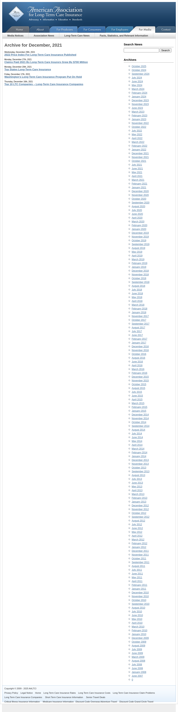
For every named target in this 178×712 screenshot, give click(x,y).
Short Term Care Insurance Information (64, 697)
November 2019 (140, 236)
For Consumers (92, 29)
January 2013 (139, 501)
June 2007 (137, 676)
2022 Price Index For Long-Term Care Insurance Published (40, 54)
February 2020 (139, 225)
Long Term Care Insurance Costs (94, 693)
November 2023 (140, 104)
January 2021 (139, 187)
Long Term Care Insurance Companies (23, 697)
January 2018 (139, 312)
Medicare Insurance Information (58, 701)
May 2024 (137, 85)
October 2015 (139, 384)
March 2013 (138, 494)
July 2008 (137, 664)
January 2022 (139, 149)
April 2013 (137, 490)
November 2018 (140, 274)
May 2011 (137, 577)
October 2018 (139, 278)
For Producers (63, 29)
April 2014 (137, 445)
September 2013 (140, 471)
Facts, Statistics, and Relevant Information (124, 35)
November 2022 (140, 123)
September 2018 (140, 282)
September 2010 (140, 604)
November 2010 (140, 596)
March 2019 (138, 259)
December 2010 (140, 592)
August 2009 (138, 645)
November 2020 (140, 195)
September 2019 (140, 244)
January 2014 (139, 456)
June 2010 (137, 615)
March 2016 (138, 369)
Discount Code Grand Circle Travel (136, 701)
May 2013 (137, 486)
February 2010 (139, 630)
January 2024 (139, 96)
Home (15, 29)
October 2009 (139, 641)
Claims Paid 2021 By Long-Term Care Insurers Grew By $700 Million (46, 62)
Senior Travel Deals (95, 697)
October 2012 (139, 513)
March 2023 (138, 111)
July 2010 (137, 611)
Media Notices (15, 35)
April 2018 (137, 301)
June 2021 (137, 168)
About (39, 29)
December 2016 (140, 346)
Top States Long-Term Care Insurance (27, 69)
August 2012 (138, 520)
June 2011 (137, 573)
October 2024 (139, 70)
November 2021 (140, 157)
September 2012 (140, 517)
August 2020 (138, 206)
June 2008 (137, 668)
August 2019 (138, 248)
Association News (44, 35)
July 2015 (137, 392)
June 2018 (137, 293)
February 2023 (139, 115)
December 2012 (140, 505)
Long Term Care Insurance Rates (60, 693)
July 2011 (137, 570)
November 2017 (140, 316)
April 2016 (137, 365)
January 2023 (139, 119)
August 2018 (138, 286)
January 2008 (139, 672)
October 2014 (139, 422)
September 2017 (140, 323)
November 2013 (140, 464)
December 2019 (140, 233)
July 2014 (137, 433)
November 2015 (140, 380)
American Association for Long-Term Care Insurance (48, 14)
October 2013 (139, 467)
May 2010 (137, 619)
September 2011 (140, 562)
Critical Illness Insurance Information (22, 701)
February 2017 (139, 339)
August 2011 (138, 566)
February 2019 (139, 263)
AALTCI (32, 688)
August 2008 (138, 660)
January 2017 (139, 342)
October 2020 (139, 198)
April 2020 (137, 217)
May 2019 (137, 251)
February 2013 (139, 498)
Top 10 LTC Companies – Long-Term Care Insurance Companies (43, 84)
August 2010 (138, 607)
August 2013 (138, 475)
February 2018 (139, 308)
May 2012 (137, 532)
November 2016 (140, 350)
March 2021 (138, 180)
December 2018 (140, 270)
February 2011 (139, 585)
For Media (144, 29)
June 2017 (137, 335)
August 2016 (138, 357)
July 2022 (137, 130)
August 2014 (138, 429)
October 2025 (139, 66)
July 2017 (137, 331)
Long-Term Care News (76, 35)
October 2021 (139, 161)
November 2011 (140, 554)
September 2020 (140, 202)
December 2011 (140, 551)
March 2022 (138, 142)
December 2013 (140, 460)
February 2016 (139, 373)
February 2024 (139, 92)
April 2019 (137, 255)
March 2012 (138, 539)
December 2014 (140, 414)
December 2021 (140, 153)
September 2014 (140, 426)
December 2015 (140, 376)
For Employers (120, 29)
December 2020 (140, 191)
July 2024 (137, 77)
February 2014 (139, 452)
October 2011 (139, 558)
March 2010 (138, 626)
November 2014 (140, 418)
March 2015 (138, 403)
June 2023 (137, 108)
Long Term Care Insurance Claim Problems (134, 693)
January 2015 (139, 411)
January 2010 (139, 634)
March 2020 (138, 221)
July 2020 (137, 210)
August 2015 (138, 388)
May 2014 (137, 441)
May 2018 (137, 297)
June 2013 (137, 482)
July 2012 (137, 524)
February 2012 (139, 543)
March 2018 (138, 304)
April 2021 (137, 176)
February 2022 (139, 145)
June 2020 (137, 214)
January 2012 (139, 547)
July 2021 (137, 164)
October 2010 (139, 600)
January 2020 (139, 229)
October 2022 (139, 127)
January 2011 (139, 588)
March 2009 (138, 657)
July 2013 (137, 479)
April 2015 (137, 399)
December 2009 (140, 638)
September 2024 (140, 74)
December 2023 (140, 100)
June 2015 (137, 395)
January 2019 (139, 267)
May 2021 (137, 172)
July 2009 (137, 649)
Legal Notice (27, 693)
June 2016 (137, 361)
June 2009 (137, 653)
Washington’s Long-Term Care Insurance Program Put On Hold (43, 76)
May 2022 (137, 134)
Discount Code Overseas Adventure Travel (96, 701)
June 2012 (137, 528)
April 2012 (137, 535)
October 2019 (139, 240)
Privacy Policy (11, 693)
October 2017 (139, 320)
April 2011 (137, 581)
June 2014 (137, 437)
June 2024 (137, 81)
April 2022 (137, 138)
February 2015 (139, 407)
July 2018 (137, 289)
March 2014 (138, 448)
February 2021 (139, 183)
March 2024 (138, 89)
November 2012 (140, 509)
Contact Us (165, 29)
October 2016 (139, 354)
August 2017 (138, 327)
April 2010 (137, 623)
